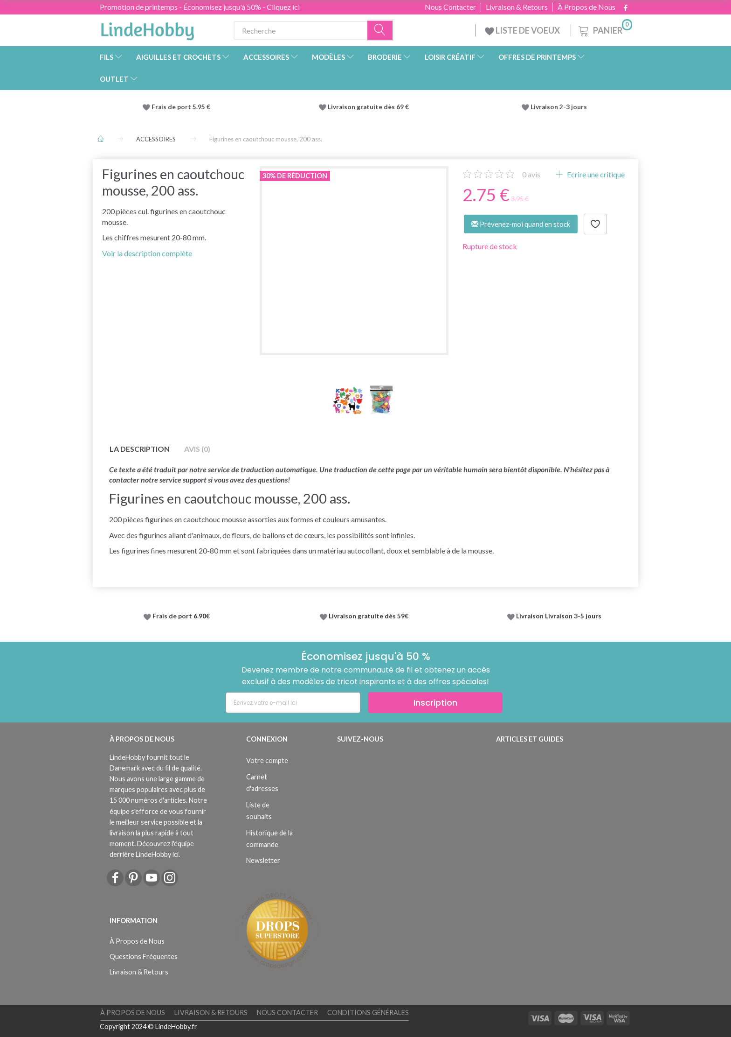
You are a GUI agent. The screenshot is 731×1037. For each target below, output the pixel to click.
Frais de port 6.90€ (181, 616)
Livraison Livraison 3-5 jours (558, 616)
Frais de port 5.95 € (181, 107)
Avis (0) (197, 448)
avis (531, 174)
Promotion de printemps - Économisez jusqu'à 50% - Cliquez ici (200, 6)
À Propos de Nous (586, 7)
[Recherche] (380, 30)
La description (140, 448)
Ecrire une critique (595, 174)
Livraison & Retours (517, 7)
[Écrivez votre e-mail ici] (293, 702)
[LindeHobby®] (147, 28)
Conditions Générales (368, 1012)
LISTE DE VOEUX (523, 30)
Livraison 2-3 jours (559, 107)
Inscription (435, 702)
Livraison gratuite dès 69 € (370, 107)
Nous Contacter (450, 7)
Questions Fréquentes (144, 956)
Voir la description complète (147, 253)
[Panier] (604, 29)
